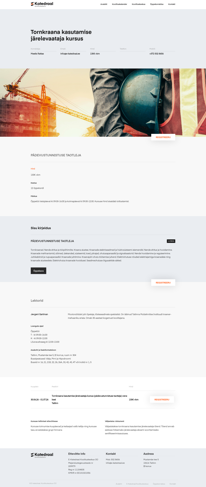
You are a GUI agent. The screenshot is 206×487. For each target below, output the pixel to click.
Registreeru (163, 137)
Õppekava (38, 270)
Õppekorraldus (159, 484)
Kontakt (173, 484)
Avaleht (119, 484)
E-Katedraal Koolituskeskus (137, 484)
